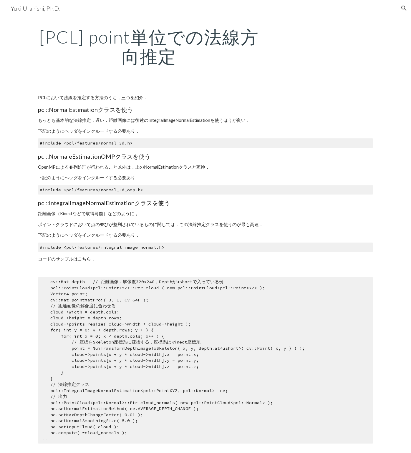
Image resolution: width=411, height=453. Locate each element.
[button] (404, 8)
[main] (149, 46)
